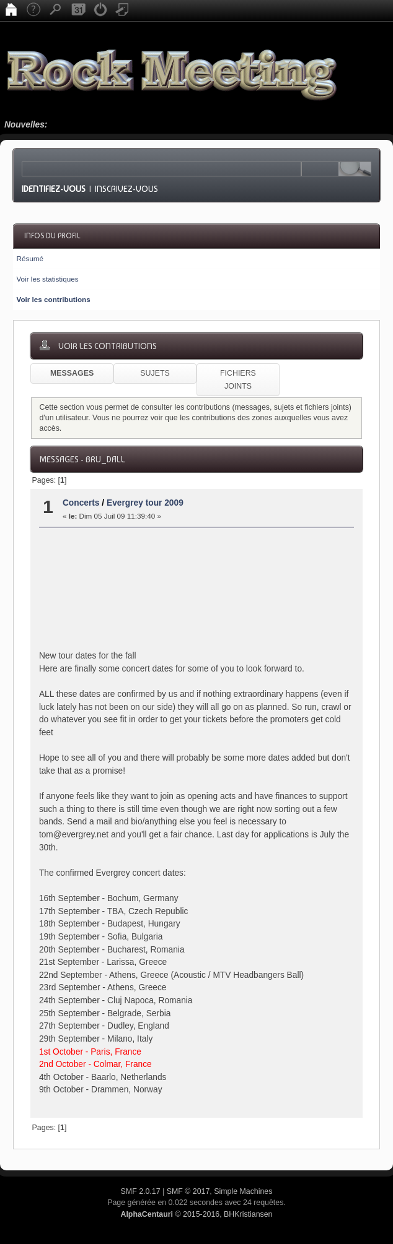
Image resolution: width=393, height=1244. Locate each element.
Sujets (154, 373)
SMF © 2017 (188, 1191)
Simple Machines (243, 1191)
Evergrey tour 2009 (145, 503)
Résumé (29, 258)
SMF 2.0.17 (141, 1191)
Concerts (81, 503)
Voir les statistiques (47, 279)
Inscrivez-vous (126, 189)
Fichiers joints (238, 380)
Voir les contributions (53, 299)
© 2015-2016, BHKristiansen (196, 1214)
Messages (72, 373)
